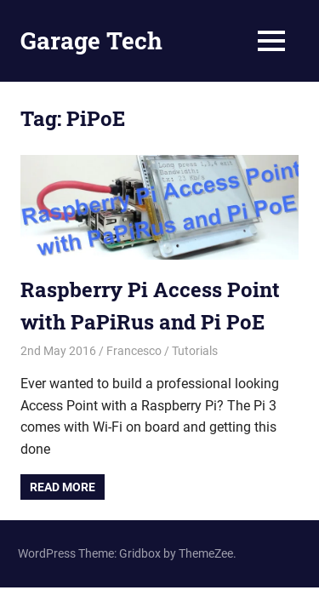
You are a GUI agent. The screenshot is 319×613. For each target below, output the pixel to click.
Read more (62, 487)
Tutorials (195, 351)
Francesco (134, 351)
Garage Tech (91, 40)
